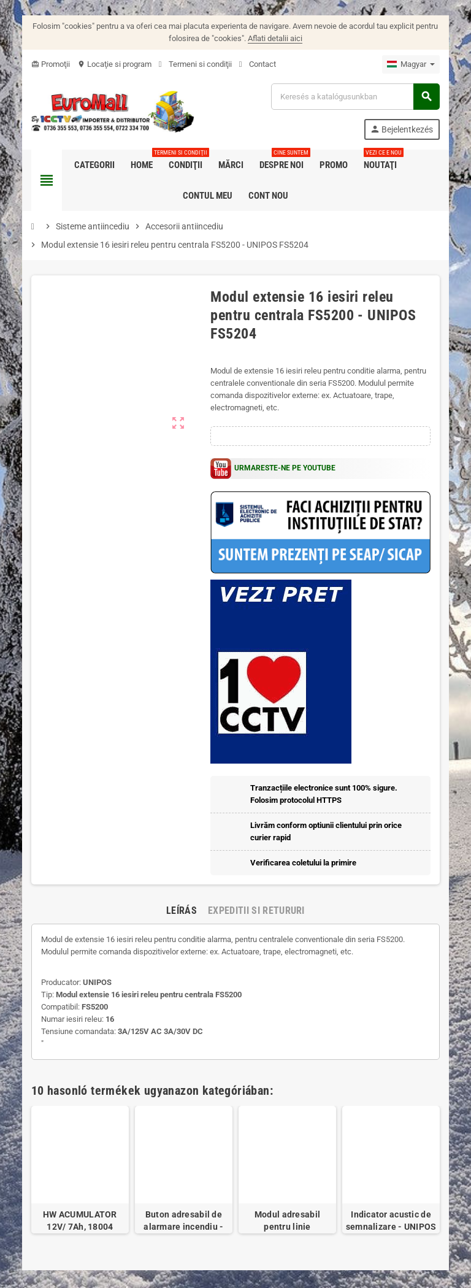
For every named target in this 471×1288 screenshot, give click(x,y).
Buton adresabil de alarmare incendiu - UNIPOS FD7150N (181, 1214)
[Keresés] (359, 96)
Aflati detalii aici (275, 38)
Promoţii (43, 64)
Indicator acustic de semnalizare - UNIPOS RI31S (396, 1214)
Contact (250, 64)
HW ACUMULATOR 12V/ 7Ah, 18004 (74, 1208)
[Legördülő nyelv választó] (418, 64)
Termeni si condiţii (187, 64)
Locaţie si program (107, 64)
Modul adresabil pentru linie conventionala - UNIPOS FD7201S (289, 1214)
